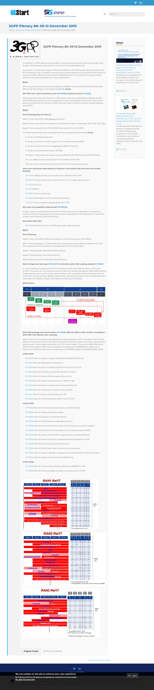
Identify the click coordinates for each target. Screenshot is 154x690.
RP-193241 (29, 394)
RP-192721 (29, 180)
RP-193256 (29, 453)
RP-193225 (29, 226)
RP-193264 (29, 399)
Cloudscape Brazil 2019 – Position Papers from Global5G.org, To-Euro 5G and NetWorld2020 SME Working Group (128, 119)
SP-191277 (29, 203)
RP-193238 (29, 358)
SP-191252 (29, 198)
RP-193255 (29, 466)
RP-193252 (29, 408)
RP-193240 (29, 376)
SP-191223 (29, 185)
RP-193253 (29, 412)
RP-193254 (29, 457)
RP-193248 (29, 421)
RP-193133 (29, 381)
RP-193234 (29, 430)
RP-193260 (29, 390)
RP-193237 (29, 385)
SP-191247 (29, 193)
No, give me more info (25, 681)
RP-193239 (29, 444)
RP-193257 (29, 363)
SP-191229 (29, 189)
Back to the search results (99, 660)
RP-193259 (29, 367)
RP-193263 (29, 417)
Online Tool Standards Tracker (28, 30)
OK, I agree (132, 677)
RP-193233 (29, 426)
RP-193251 (29, 439)
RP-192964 (29, 176)
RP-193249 (29, 448)
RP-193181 (29, 471)
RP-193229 (29, 372)
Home (11, 30)
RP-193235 (29, 435)
